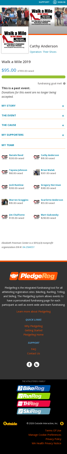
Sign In (59, 2)
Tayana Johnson (18, 170)
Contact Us (33, 353)
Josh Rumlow (16, 185)
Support (44, 2)
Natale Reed (16, 155)
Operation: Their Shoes (43, 51)
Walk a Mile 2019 (16, 61)
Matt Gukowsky (50, 214)
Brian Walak (48, 170)
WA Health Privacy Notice (46, 443)
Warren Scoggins (18, 199)
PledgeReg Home (33, 334)
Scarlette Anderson (52, 199)
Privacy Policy (53, 439)
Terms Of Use (53, 430)
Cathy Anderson (50, 155)
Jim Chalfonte (17, 214)
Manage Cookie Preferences (44, 434)
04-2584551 (28, 247)
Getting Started (33, 330)
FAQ (33, 349)
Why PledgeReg (33, 326)
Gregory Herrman (51, 185)
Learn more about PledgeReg (33, 311)
